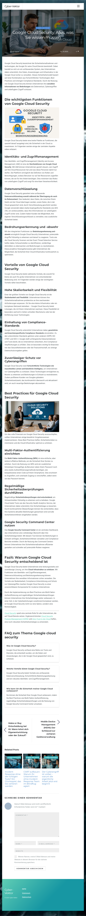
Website (19, 853)
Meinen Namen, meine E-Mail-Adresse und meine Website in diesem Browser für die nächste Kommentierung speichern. (34, 862)
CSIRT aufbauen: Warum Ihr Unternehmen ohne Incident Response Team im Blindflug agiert (32, 781)
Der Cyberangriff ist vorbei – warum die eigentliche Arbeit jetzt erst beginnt (50, 780)
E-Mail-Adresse (47, 846)
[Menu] (78, 6)
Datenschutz (26, 899)
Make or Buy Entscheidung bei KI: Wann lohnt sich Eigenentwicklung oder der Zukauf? (18, 731)
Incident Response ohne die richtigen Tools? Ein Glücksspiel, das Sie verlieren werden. (13, 781)
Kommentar (22, 817)
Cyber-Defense (43, 30)
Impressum (26, 895)
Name (19, 846)
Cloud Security (10, 615)
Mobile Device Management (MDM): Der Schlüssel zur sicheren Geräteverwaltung (46, 731)
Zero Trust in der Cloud (41, 621)
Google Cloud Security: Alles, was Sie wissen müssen (43, 37)
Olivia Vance (14, 54)
